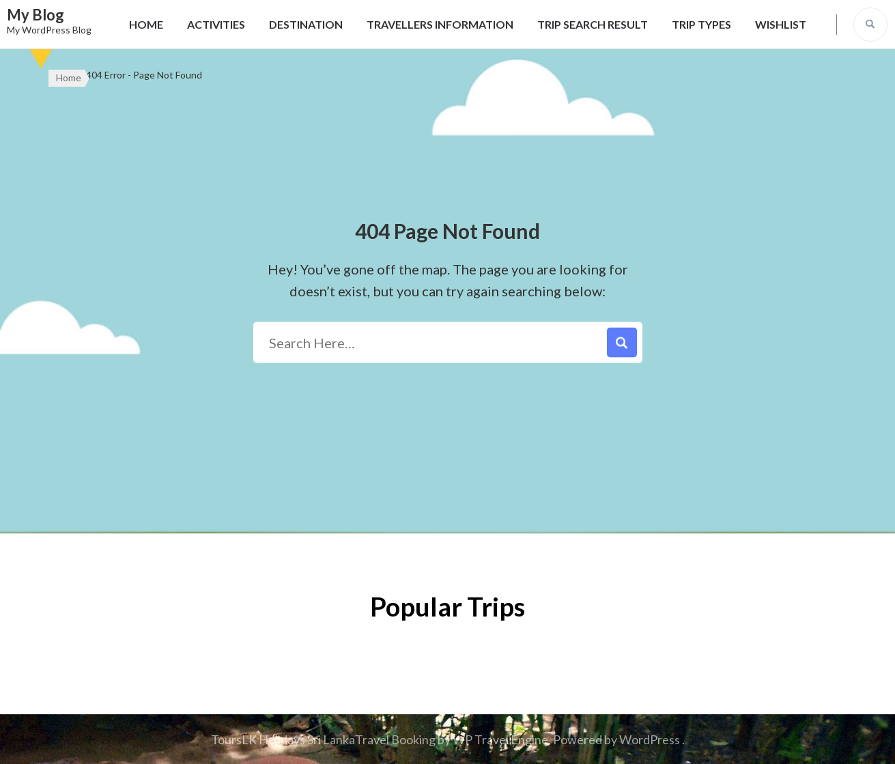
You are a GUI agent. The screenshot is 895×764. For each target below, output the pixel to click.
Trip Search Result (592, 24)
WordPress (649, 739)
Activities (216, 24)
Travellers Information (440, 24)
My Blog (35, 14)
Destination (306, 24)
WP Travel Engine (500, 739)
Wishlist (780, 24)
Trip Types (701, 24)
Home (146, 24)
